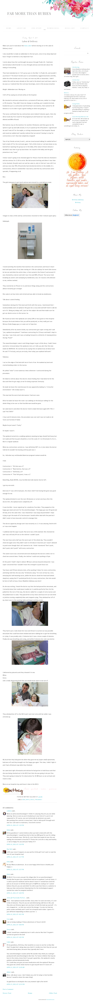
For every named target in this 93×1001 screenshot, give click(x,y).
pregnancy (38, 799)
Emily (8, 830)
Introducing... (76, 67)
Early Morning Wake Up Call (80, 116)
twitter (43, 789)
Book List (70, 28)
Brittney (78, 202)
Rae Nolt (9, 849)
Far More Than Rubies (29, 13)
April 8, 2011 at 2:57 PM (15, 869)
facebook (34, 789)
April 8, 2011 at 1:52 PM (15, 825)
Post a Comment (8, 989)
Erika (8, 862)
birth (28, 799)
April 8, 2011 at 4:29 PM (15, 893)
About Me (21, 28)
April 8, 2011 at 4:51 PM (15, 914)
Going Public (76, 104)
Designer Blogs (50, 999)
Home (8, 28)
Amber (9, 972)
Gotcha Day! (75, 80)
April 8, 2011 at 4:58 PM (15, 925)
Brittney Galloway (78, 200)
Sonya (9, 929)
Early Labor (28, 46)
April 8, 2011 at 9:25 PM (15, 937)
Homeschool (53, 28)
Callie (8, 942)
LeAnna (9, 811)
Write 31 (66, 93)
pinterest (53, 789)
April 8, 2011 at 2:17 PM (15, 857)
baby (23, 799)
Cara (8, 919)
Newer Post (7, 993)
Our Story (37, 28)
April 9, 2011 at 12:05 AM (16, 967)
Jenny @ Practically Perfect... (16, 898)
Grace (32, 799)
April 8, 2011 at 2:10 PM (15, 844)
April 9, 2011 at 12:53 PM (16, 984)
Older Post (53, 993)
